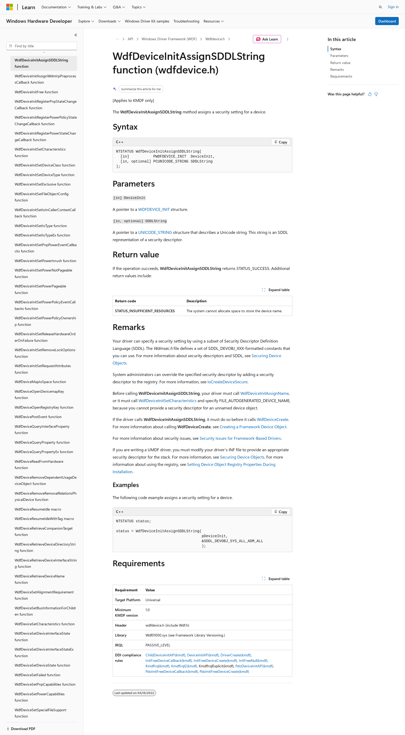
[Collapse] (75, 35)
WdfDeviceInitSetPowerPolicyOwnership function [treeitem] (45, 321)
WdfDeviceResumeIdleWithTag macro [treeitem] (44, 518)
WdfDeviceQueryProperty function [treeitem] (42, 442)
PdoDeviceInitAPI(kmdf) (254, 665)
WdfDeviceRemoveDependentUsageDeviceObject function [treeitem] (46, 480)
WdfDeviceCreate (272, 419)
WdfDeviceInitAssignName (264, 393)
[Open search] (380, 7)
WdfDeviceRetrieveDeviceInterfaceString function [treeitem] (46, 563)
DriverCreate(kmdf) (236, 654)
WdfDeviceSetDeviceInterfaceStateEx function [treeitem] (44, 652)
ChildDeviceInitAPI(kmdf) (165, 654)
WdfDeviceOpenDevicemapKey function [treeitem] (39, 394)
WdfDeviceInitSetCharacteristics (167, 400)
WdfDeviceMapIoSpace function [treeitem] (40, 381)
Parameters (339, 55)
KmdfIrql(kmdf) (157, 665)
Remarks (337, 69)
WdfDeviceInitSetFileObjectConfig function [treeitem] (41, 197)
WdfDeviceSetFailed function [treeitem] (37, 674)
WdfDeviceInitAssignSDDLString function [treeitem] (41, 63)
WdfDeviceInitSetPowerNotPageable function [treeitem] (43, 273)
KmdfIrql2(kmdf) (184, 665)
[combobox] (41, 46)
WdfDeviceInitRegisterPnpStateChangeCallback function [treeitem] (46, 104)
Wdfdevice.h (215, 38)
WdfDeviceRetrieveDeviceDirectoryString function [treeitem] (45, 547)
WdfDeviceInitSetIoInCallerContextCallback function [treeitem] (45, 213)
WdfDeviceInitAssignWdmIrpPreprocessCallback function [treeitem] (45, 79)
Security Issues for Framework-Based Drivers (240, 438)
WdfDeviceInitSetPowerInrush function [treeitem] (45, 260)
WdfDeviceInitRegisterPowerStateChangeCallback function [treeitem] (45, 136)
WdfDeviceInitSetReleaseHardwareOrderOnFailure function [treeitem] (45, 337)
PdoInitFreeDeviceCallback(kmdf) (172, 671)
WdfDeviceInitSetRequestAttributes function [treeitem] (43, 369)
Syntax (335, 48)
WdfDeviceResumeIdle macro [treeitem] (38, 509)
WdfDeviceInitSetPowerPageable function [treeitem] (40, 289)
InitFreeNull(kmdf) (253, 660)
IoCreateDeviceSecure (227, 381)
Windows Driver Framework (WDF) (169, 38)
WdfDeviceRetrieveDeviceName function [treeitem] (40, 579)
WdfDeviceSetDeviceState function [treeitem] (42, 665)
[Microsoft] (9, 7)
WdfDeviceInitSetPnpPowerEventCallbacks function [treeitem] (46, 248)
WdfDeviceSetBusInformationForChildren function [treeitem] (45, 611)
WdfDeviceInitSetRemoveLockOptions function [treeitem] (45, 353)
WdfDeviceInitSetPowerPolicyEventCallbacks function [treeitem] (45, 305)
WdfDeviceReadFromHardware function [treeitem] (39, 464)
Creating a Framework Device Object (253, 426)
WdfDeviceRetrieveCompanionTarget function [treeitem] (44, 531)
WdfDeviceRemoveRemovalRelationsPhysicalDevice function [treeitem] (46, 496)
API (130, 38)
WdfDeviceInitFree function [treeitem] (36, 91)
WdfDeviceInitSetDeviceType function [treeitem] (44, 174)
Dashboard (387, 21)
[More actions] (287, 39)
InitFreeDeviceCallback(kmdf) (169, 660)
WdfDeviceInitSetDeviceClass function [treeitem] (45, 165)
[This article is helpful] (370, 94)
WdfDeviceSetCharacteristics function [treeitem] (45, 623)
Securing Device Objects (242, 457)
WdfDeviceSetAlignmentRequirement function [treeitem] (44, 595)
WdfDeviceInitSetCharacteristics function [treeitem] (40, 152)
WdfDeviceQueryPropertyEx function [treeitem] (44, 451)
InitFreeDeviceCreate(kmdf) (215, 660)
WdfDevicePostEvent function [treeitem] (38, 416)
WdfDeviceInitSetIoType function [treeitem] (41, 225)
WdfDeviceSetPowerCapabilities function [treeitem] (40, 697)
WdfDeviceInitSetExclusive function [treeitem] (43, 184)
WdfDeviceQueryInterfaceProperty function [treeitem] (42, 429)
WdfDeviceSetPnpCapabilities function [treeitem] (45, 684)
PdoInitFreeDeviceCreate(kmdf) (224, 671)
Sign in (393, 6)
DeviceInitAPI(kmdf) (203, 654)
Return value (340, 62)
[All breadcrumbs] (117, 39)
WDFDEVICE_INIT (154, 209)
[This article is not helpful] (376, 94)
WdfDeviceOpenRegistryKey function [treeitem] (44, 407)
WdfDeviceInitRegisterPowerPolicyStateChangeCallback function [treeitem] (46, 120)
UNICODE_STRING (155, 232)
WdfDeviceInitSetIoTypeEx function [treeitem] (42, 235)
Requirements (341, 76)
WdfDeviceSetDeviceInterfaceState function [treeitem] (42, 636)
